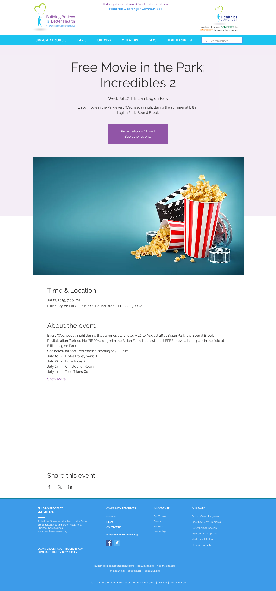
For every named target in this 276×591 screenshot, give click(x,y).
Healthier (116, 9)
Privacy (162, 582)
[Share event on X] (60, 487)
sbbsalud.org (152, 570)
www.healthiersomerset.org (52, 531)
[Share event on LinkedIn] (70, 487)
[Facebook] (109, 543)
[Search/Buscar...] (221, 41)
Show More (56, 379)
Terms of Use (177, 582)
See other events (138, 136)
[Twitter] (117, 543)
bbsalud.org (134, 570)
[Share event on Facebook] (49, 487)
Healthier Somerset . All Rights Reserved (131, 582)
